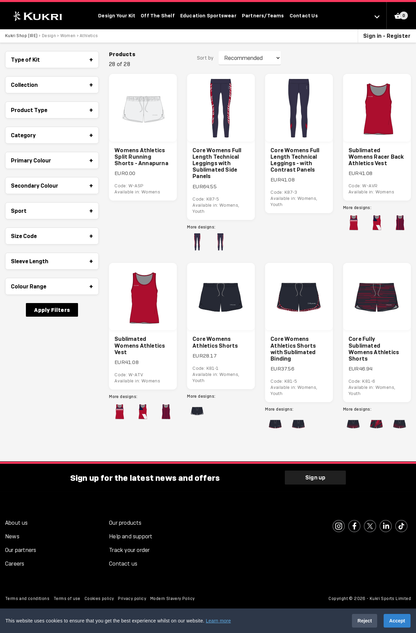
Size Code (52, 236)
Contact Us (304, 15)
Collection (52, 85)
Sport (52, 211)
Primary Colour (52, 160)
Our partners (20, 550)
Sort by (205, 58)
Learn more (218, 620)
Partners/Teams (263, 15)
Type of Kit (52, 60)
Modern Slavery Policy (172, 599)
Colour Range (52, 286)
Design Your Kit (116, 15)
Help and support (130, 537)
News (12, 537)
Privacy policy (132, 599)
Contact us (123, 564)
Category (52, 135)
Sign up (315, 477)
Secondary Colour (52, 185)
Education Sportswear (208, 15)
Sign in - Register (387, 35)
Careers (14, 564)
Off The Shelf (158, 15)
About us (16, 523)
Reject (364, 620)
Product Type (52, 110)
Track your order (129, 550)
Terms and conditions (27, 599)
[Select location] (380, 16)
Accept (397, 620)
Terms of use (66, 599)
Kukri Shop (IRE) (21, 35)
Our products (125, 523)
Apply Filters (52, 309)
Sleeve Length (52, 261)
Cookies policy (99, 599)
